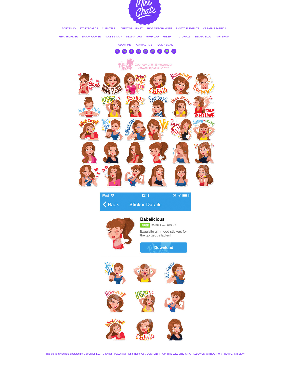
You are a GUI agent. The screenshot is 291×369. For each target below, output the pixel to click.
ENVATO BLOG (203, 36)
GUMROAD (152, 36)
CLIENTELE (108, 28)
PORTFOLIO (69, 28)
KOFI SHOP (222, 36)
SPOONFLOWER (91, 36)
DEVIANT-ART (134, 36)
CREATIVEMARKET (131, 28)
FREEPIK (168, 36)
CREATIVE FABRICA (214, 28)
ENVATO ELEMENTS (187, 28)
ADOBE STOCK (113, 36)
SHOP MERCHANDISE (159, 28)
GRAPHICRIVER (68, 36)
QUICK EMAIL (165, 44)
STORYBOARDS (89, 28)
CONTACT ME (144, 44)
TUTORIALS (184, 36)
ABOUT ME (124, 44)
